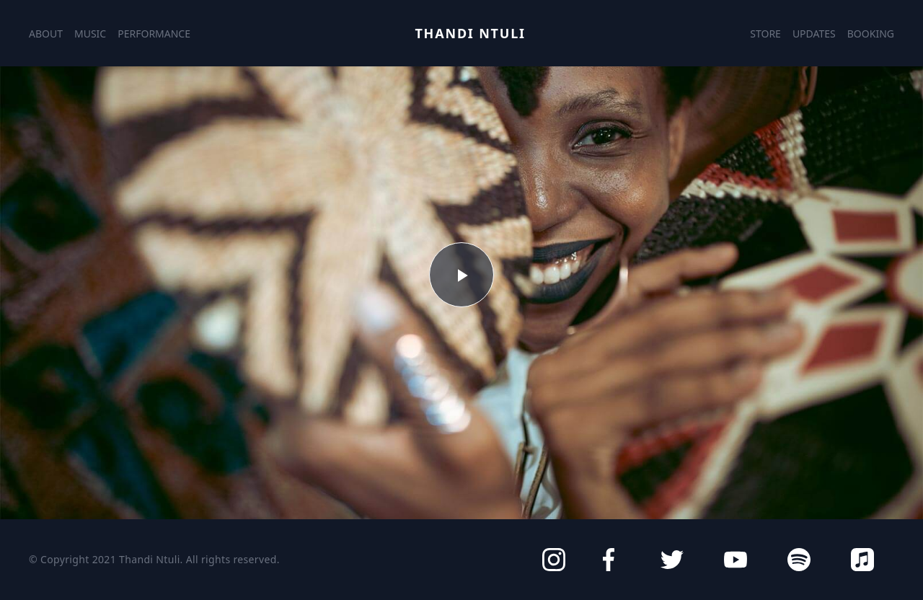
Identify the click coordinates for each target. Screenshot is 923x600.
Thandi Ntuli (470, 33)
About (46, 33)
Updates (814, 33)
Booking (870, 33)
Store (765, 33)
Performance (154, 33)
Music (90, 33)
